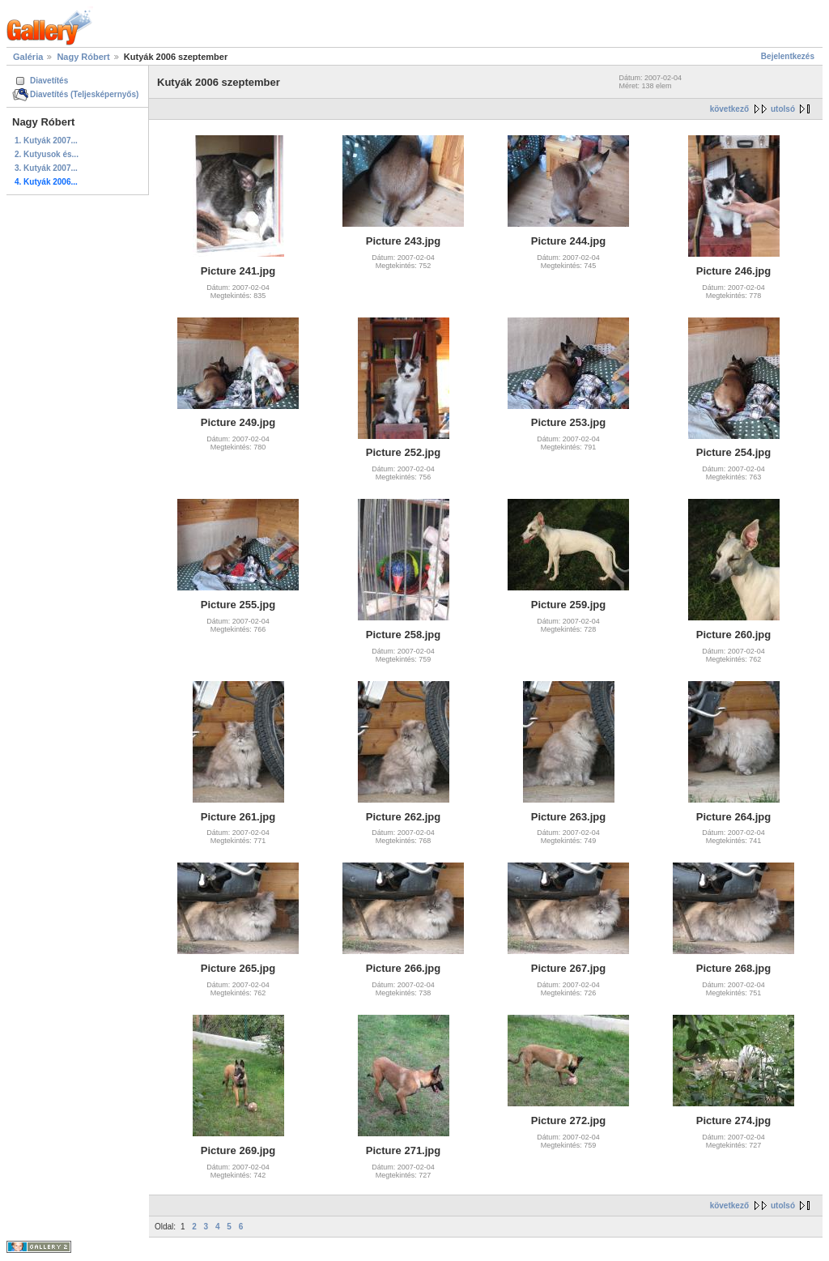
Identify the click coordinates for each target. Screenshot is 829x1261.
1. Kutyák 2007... (46, 140)
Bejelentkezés (787, 56)
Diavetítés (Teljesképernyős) (84, 94)
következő (729, 108)
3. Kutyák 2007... (46, 168)
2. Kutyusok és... (47, 154)
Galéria (28, 57)
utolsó (783, 108)
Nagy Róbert (83, 57)
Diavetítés (49, 80)
